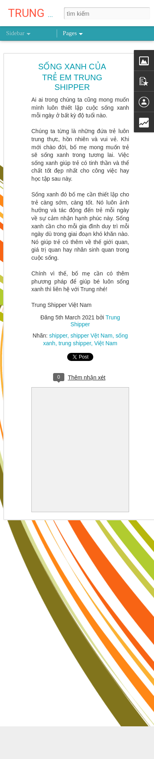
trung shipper (74, 343)
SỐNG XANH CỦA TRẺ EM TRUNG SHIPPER (72, 77)
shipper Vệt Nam (91, 335)
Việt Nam (105, 343)
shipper (58, 335)
